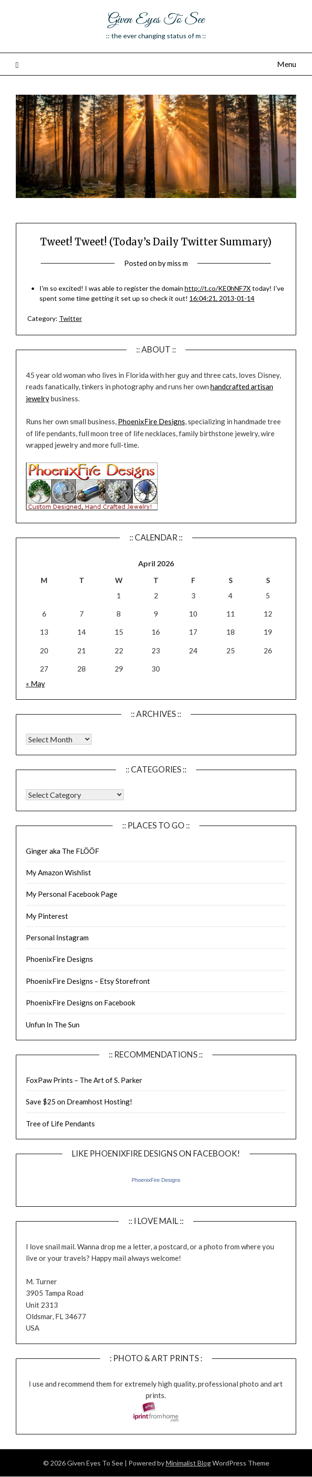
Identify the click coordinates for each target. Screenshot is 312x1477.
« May (35, 683)
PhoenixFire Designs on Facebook (80, 1002)
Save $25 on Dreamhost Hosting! (79, 1101)
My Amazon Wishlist (58, 872)
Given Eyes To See (156, 20)
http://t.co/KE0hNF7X (218, 288)
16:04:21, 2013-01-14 (221, 298)
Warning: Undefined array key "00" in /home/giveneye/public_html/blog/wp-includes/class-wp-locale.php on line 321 (59, 739)
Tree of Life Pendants (60, 1123)
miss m (177, 263)
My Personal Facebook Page (71, 894)
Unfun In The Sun (53, 1024)
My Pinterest (47, 916)
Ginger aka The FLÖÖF (62, 851)
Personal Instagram (57, 937)
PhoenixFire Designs (151, 421)
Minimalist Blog (188, 1463)
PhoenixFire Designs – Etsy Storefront (88, 981)
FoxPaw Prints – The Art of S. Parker (84, 1080)
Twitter (70, 318)
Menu (286, 63)
